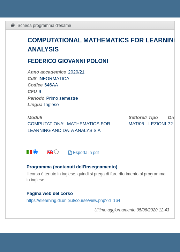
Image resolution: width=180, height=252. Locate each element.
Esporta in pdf (83, 152)
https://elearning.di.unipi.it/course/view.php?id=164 (73, 200)
